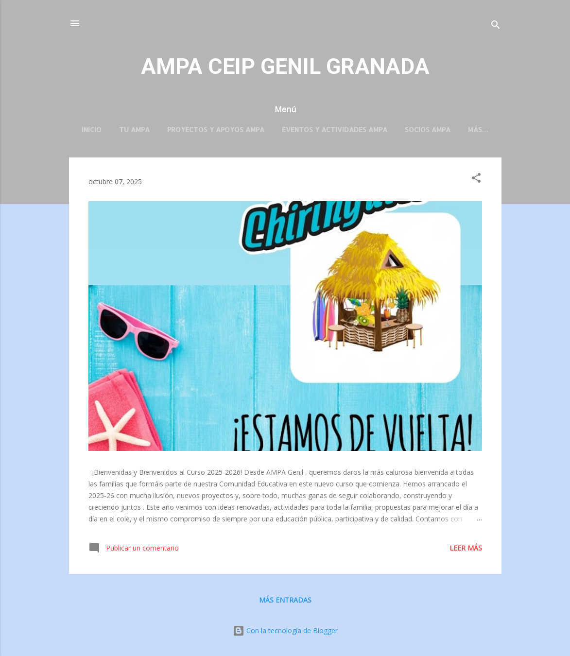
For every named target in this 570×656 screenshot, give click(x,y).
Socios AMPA (427, 129)
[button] (476, 179)
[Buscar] (495, 26)
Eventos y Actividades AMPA (334, 129)
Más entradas (285, 599)
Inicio (92, 129)
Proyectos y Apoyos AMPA (215, 129)
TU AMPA (134, 129)
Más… (478, 129)
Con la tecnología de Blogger (285, 630)
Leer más (465, 547)
